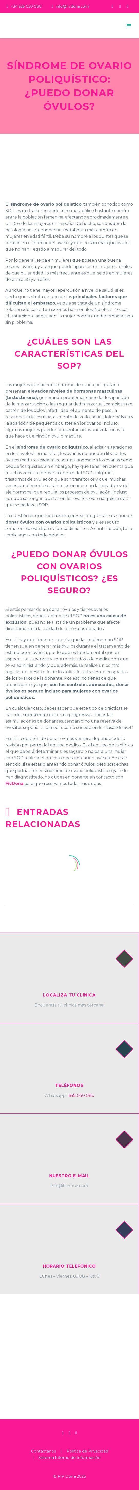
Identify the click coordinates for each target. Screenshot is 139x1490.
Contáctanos (43, 1451)
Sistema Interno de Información (69, 1458)
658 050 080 (81, 1095)
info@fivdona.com (72, 6)
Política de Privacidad (87, 1451)
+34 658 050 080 (26, 6)
